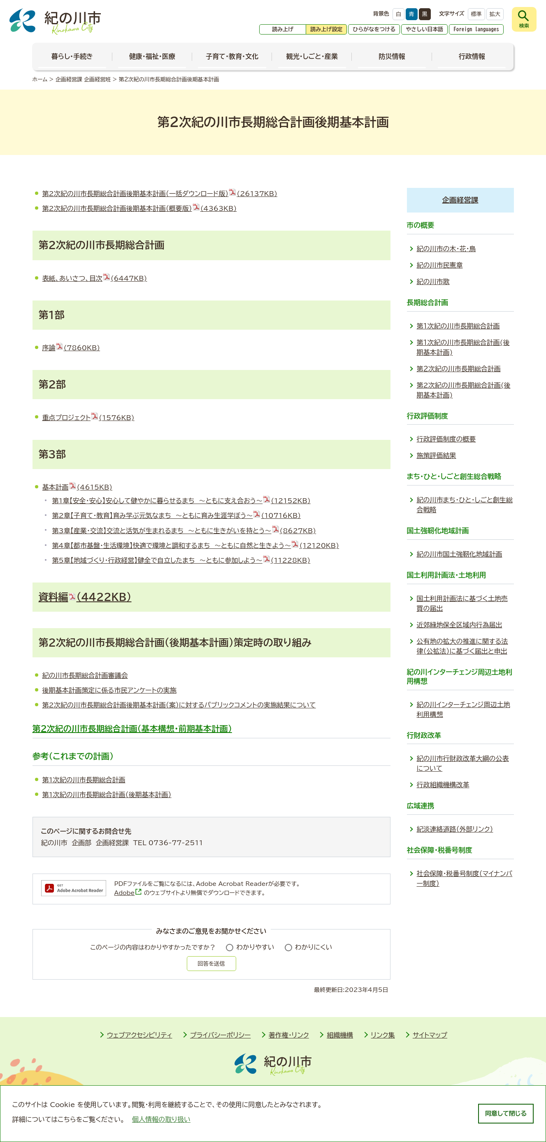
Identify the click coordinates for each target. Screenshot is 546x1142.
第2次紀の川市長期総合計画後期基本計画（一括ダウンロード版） (160, 193)
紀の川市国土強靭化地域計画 (459, 554)
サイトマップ (430, 1035)
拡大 (495, 14)
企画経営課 (460, 199)
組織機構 (340, 1035)
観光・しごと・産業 (312, 56)
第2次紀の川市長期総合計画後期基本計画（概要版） (139, 208)
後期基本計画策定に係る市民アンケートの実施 (109, 690)
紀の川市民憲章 (440, 265)
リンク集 (383, 1035)
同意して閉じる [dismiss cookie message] (506, 1113)
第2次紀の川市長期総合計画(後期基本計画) (464, 390)
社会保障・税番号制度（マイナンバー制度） (465, 878)
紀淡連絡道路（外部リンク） (455, 829)
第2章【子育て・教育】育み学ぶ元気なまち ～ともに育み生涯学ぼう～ (176, 515)
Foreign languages (476, 29)
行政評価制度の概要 (446, 439)
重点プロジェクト (88, 417)
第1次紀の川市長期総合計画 (83, 780)
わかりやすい (255, 947)
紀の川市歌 (433, 281)
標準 (476, 14)
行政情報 (472, 56)
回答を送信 (211, 963)
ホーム (40, 79)
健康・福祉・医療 (152, 56)
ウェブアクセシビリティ (139, 1035)
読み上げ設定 (326, 29)
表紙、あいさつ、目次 (94, 278)
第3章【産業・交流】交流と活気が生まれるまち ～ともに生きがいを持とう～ (184, 530)
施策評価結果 (436, 455)
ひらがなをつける (374, 29)
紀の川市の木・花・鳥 (446, 248)
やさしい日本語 (424, 29)
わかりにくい (313, 947)
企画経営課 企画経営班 (83, 79)
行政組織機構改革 (443, 784)
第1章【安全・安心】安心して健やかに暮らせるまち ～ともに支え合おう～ (181, 500)
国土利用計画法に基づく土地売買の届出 (462, 603)
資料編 (85, 597)
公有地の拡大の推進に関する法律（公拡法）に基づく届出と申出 (462, 646)
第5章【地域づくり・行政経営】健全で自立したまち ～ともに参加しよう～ (181, 560)
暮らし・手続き (72, 56)
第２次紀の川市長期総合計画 (459, 368)
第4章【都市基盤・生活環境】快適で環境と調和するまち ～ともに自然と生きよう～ (195, 545)
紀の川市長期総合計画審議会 (85, 675)
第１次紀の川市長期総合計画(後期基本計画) (463, 347)
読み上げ (282, 29)
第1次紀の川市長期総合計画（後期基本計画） (107, 794)
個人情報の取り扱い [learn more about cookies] (161, 1119)
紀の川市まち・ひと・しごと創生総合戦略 (465, 505)
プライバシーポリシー (220, 1035)
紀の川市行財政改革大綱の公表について (463, 763)
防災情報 (392, 56)
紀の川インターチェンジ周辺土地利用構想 (463, 709)
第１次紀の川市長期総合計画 (458, 326)
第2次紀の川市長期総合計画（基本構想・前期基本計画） (132, 728)
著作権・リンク (289, 1035)
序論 (71, 347)
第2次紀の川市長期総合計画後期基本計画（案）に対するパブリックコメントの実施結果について (179, 705)
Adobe (128, 893)
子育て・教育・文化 (232, 56)
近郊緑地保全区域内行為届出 (459, 625)
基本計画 (77, 487)
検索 (524, 25)
